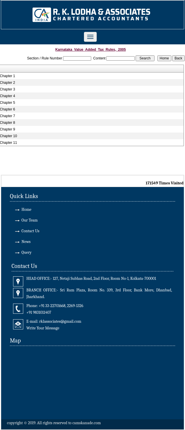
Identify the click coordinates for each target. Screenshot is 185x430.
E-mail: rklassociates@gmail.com (53, 321)
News (25, 241)
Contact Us (30, 230)
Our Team (29, 220)
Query (26, 252)
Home (26, 209)
